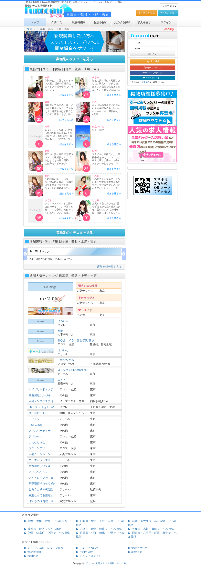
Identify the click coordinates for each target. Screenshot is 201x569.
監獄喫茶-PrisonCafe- (42, 483)
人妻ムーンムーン (40, 454)
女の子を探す (122, 22)
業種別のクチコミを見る (74, 59)
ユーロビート (37, 412)
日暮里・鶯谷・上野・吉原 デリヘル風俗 (100, 522)
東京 (29, 29)
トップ (35, 22)
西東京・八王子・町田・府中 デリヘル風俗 (152, 534)
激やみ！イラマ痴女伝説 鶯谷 (76, 340)
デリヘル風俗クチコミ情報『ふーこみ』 (107, 563)
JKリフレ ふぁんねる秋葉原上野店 (50, 407)
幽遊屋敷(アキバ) (39, 465)
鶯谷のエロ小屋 (87, 285)
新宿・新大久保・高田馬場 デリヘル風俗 (152, 522)
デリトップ (35, 418)
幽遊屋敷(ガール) (39, 395)
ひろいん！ (64, 320)
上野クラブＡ (86, 297)
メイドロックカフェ (41, 477)
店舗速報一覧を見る (109, 266)
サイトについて (87, 548)
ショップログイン (88, 555)
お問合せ (31, 555)
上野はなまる (66, 360)
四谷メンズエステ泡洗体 (44, 401)
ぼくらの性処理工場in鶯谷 (45, 501)
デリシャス (35, 436)
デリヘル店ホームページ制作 (43, 548)
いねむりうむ (37, 442)
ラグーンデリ (37, 448)
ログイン (152, 53)
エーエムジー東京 (40, 460)
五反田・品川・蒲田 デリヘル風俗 (151, 528)
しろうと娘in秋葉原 (41, 489)
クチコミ (56, 22)
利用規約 (145, 82)
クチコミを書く (168, 13)
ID (139, 43)
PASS (138, 49)
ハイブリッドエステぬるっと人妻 (49, 389)
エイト (62, 379)
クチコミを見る (146, 13)
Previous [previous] (25, 254)
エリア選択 (169, 6)
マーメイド (85, 310)
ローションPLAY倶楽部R (73, 369)
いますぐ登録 (152, 61)
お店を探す (100, 22)
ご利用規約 (84, 552)
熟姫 (60, 330)
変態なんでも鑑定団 (41, 495)
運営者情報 (32, 552)
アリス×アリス (38, 471)
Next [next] (124, 254)
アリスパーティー (40, 430)
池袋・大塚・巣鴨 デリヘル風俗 (45, 521)
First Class (35, 424)
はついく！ (64, 350)
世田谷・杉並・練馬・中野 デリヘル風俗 (100, 534)
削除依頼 (135, 552)
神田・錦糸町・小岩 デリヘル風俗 (47, 532)
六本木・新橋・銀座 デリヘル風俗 (99, 528)
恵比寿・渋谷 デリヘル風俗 (43, 528)
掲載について (138, 548)
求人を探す (144, 22)
